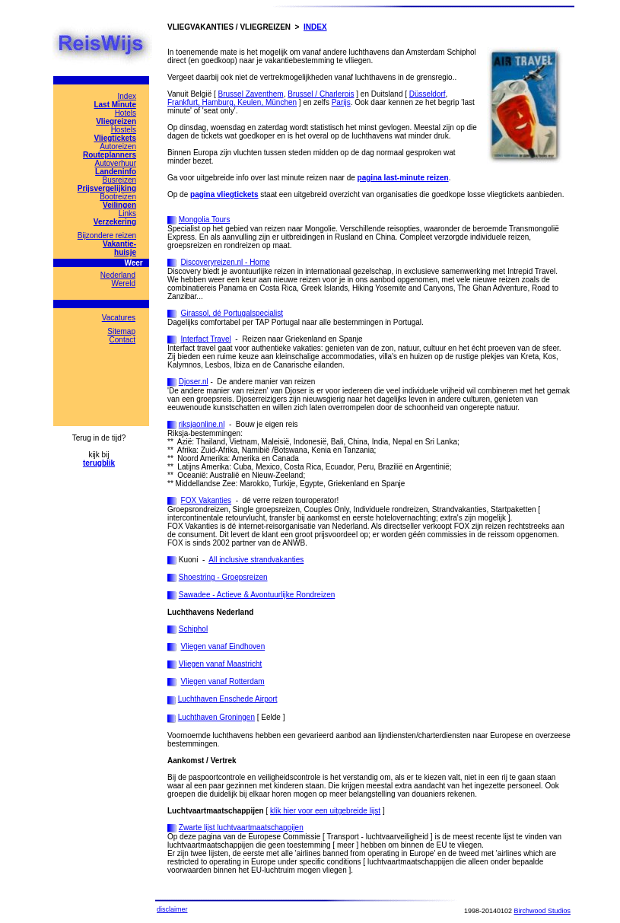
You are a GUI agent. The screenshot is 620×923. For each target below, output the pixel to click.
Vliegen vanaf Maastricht (220, 664)
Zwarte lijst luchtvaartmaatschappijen (241, 827)
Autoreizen (118, 146)
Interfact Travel (206, 339)
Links (127, 213)
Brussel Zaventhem (251, 94)
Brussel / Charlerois (321, 94)
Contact (122, 340)
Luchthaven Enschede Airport (228, 699)
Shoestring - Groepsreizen (223, 577)
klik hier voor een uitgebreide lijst (325, 811)
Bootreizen (118, 197)
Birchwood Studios (542, 911)
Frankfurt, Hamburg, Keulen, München (232, 102)
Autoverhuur (115, 163)
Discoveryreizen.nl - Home (225, 262)
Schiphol (193, 629)
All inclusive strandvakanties (256, 559)
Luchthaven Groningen (216, 717)
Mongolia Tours (205, 219)
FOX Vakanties (206, 500)
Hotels (125, 113)
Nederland (117, 275)
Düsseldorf (427, 94)
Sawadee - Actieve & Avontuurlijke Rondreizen (257, 594)
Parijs (341, 102)
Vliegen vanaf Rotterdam (223, 681)
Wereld (124, 283)
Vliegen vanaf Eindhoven (223, 646)
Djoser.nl (193, 381)
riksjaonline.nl (202, 424)
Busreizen (119, 180)
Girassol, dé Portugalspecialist (232, 313)
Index (127, 96)
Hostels (123, 130)
